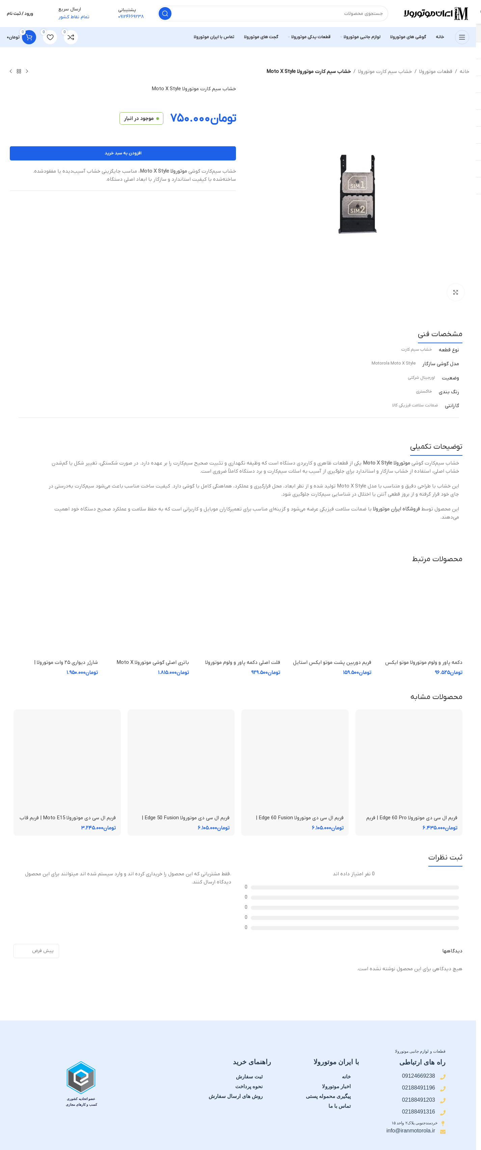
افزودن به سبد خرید (123, 153)
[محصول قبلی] (27, 72)
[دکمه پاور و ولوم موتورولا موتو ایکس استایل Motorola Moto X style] (420, 614)
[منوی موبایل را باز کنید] (462, 37)
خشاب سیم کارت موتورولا (385, 71)
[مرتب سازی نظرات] (36, 951)
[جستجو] (272, 13)
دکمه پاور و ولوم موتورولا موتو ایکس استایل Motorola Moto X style (423, 666)
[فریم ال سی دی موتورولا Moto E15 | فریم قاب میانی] (67, 763)
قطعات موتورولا (435, 71)
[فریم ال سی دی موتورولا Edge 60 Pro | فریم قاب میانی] (409, 763)
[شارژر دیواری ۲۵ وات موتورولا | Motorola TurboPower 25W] (56, 614)
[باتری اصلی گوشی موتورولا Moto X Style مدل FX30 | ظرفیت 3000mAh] (147, 614)
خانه (464, 71)
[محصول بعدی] (11, 72)
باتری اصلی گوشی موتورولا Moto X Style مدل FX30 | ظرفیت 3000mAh (151, 666)
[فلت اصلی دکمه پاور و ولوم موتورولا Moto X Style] (238, 614)
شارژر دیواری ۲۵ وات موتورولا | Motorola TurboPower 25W (66, 666)
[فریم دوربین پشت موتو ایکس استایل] (329, 614)
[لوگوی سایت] (435, 13)
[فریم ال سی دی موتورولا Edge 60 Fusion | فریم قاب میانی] (295, 763)
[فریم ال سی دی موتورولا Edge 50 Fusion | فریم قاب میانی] (181, 763)
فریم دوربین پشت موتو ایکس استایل (332, 662)
